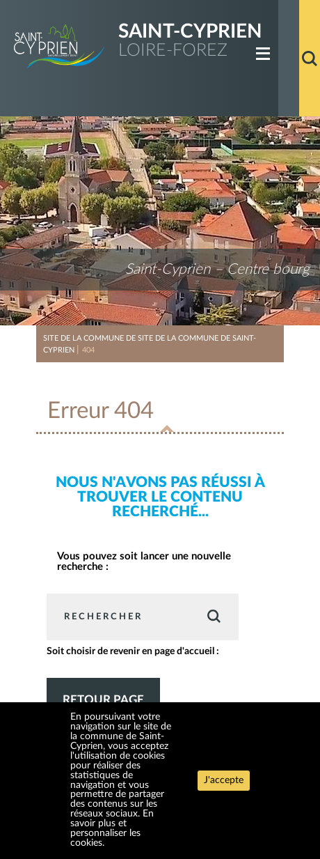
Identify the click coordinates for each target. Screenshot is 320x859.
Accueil (288, 58)
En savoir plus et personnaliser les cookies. (112, 828)
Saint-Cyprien (190, 31)
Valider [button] (213, 616)
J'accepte (223, 780)
